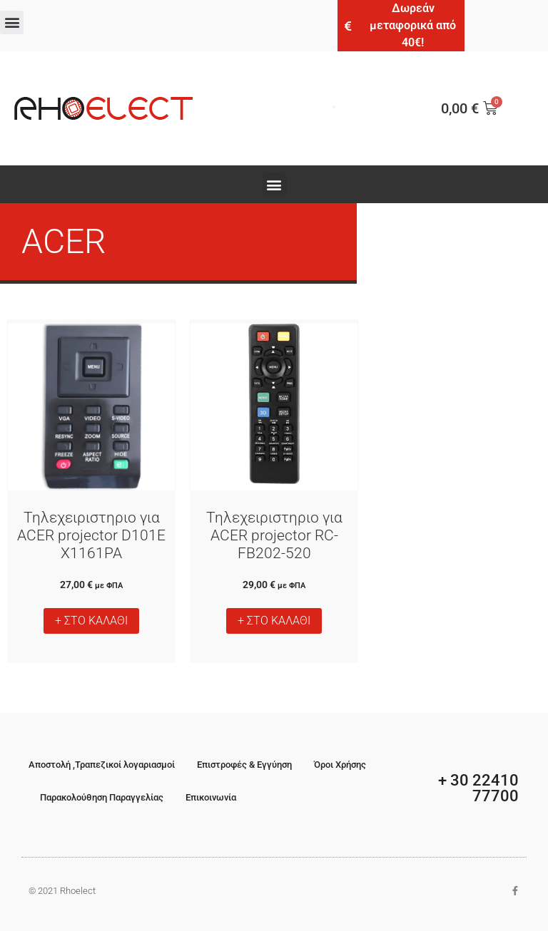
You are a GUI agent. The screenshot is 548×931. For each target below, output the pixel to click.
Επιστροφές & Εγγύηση (244, 764)
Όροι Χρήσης (340, 764)
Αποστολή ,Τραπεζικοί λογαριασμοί (102, 764)
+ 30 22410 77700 (478, 788)
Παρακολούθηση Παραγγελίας (101, 797)
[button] (12, 22)
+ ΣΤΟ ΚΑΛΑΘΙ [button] (91, 620)
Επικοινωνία (211, 797)
